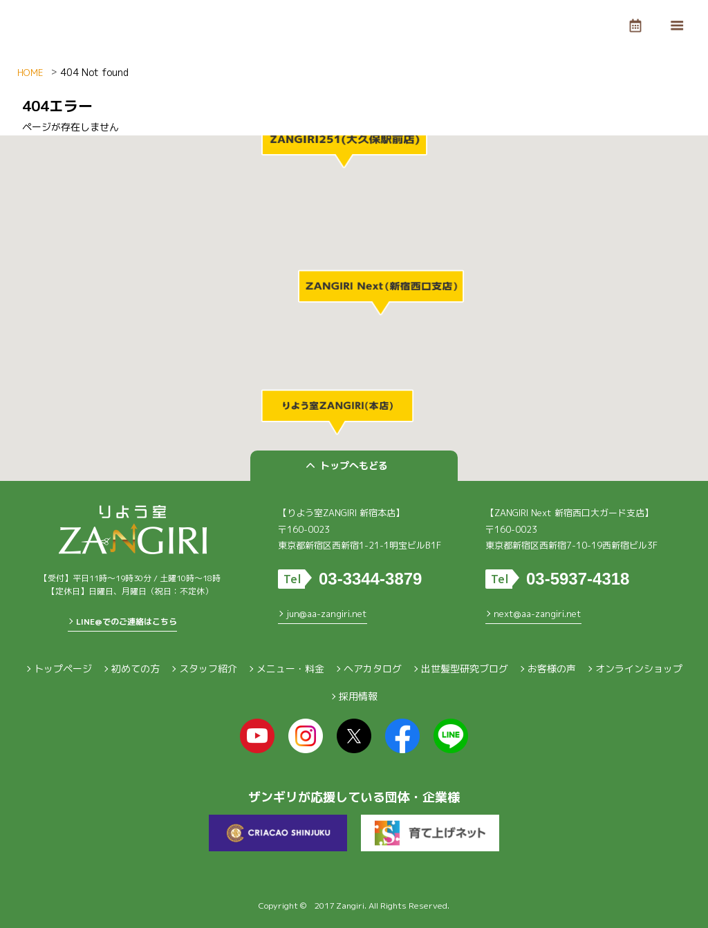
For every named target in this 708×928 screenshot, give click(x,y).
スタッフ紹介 (208, 668)
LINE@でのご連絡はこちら (126, 621)
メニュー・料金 (290, 668)
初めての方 (135, 668)
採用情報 (358, 696)
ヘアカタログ (373, 668)
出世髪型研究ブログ (464, 668)
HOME (30, 72)
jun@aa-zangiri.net (326, 613)
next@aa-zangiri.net (537, 613)
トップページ (63, 668)
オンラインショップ (638, 668)
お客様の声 (552, 668)
